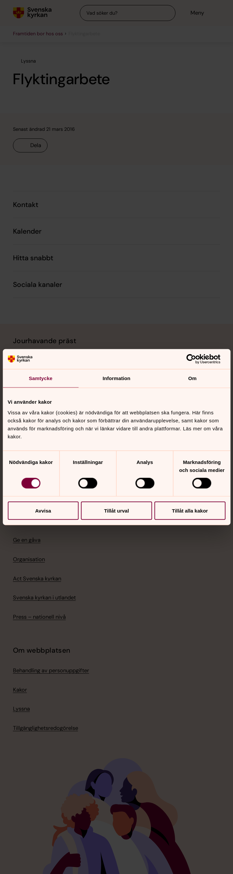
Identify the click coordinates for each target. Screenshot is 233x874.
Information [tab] (117, 378)
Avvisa (43, 510)
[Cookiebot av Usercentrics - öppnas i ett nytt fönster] (196, 359)
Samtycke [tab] (41, 378)
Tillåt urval (116, 510)
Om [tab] (192, 378)
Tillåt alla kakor (190, 510)
